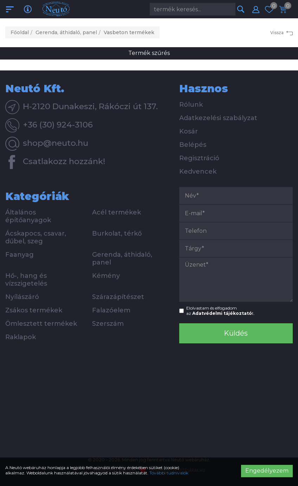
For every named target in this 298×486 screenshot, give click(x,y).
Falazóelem (111, 310)
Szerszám (108, 324)
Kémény (106, 276)
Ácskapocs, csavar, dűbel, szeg (35, 237)
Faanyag (19, 254)
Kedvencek (197, 171)
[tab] (87, 88)
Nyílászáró (22, 297)
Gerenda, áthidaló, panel (66, 32)
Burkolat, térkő (117, 233)
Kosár (188, 131)
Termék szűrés (149, 53)
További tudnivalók (168, 472)
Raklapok (20, 337)
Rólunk (191, 104)
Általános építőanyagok (28, 216)
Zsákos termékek (33, 310)
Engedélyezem (267, 470)
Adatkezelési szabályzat (218, 118)
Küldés (236, 333)
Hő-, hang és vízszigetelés (26, 279)
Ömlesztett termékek (41, 324)
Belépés (192, 145)
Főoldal (20, 32)
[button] (256, 9)
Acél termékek (116, 212)
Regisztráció (199, 158)
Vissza (281, 32)
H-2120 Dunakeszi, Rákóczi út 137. (81, 107)
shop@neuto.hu (46, 144)
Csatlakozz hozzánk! (55, 162)
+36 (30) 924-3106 (49, 125)
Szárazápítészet (118, 297)
